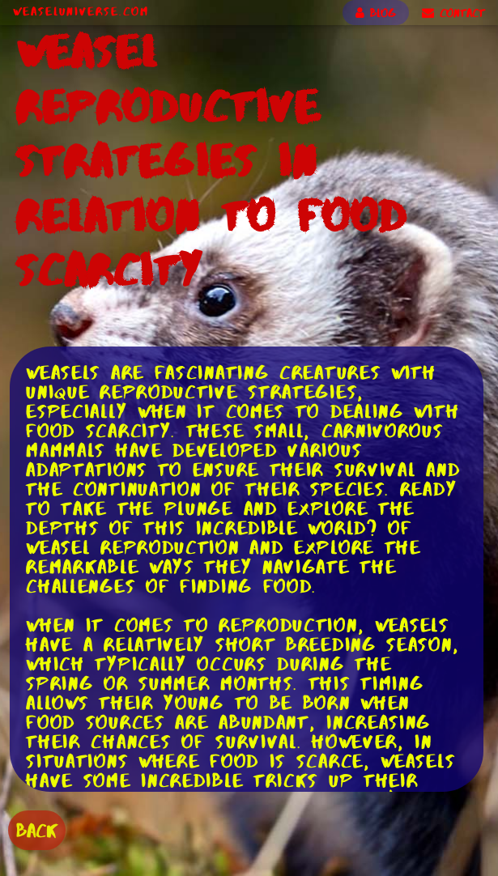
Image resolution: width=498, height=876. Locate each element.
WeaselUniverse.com (81, 11)
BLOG (375, 13)
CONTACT (453, 13)
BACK (36, 830)
